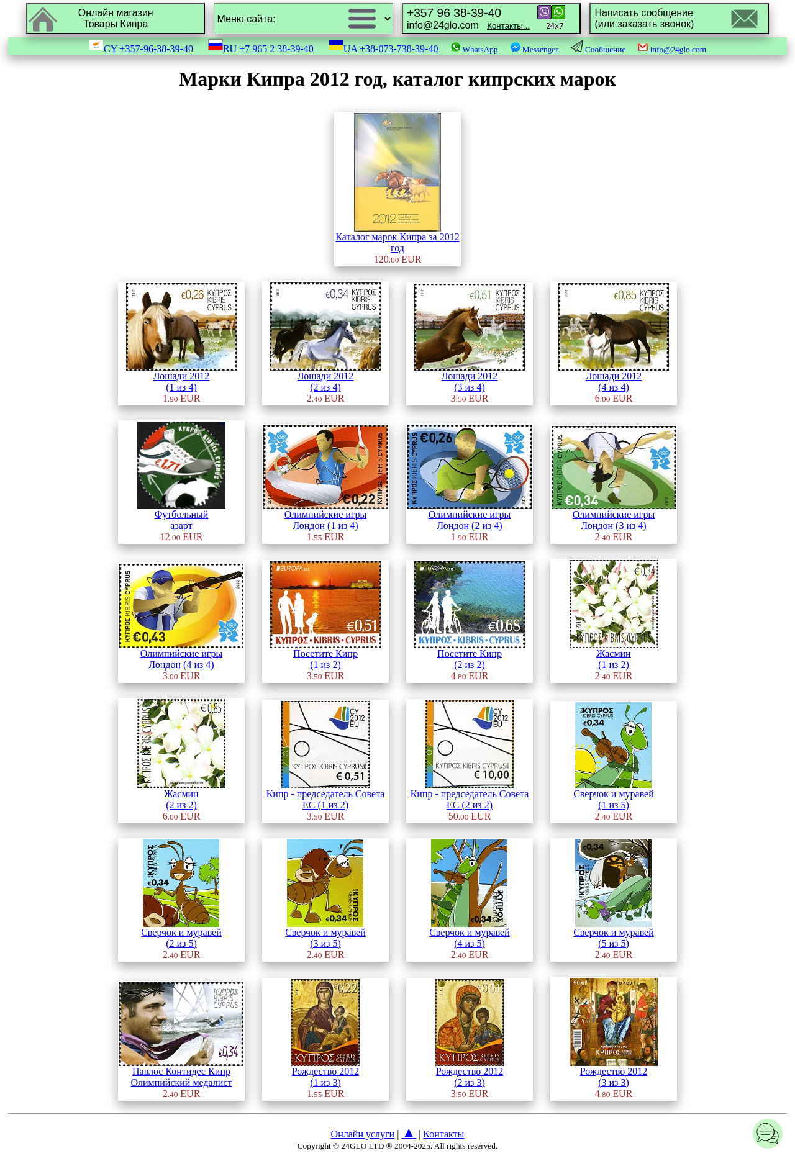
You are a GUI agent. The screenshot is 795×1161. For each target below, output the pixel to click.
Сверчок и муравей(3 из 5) (325, 933)
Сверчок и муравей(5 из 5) (613, 933)
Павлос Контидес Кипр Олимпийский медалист (181, 1072)
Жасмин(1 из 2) (614, 654)
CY (141, 48)
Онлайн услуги (363, 1134)
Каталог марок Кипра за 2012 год (397, 238)
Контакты (443, 1134)
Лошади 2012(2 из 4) (325, 377)
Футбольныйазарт (181, 515)
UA (383, 48)
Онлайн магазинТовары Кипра (115, 18)
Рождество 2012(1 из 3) (325, 1072)
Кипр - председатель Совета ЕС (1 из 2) (325, 795)
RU (261, 48)
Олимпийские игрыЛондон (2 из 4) (469, 515)
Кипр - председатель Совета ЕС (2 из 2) (470, 795)
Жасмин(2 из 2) (181, 795)
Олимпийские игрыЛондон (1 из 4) (325, 515)
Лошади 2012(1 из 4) (181, 377)
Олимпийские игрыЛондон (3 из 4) (614, 515)
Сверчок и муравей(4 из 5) (469, 933)
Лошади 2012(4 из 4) (613, 377)
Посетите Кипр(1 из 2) (325, 654)
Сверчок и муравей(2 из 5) (181, 933)
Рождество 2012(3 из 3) (614, 1072)
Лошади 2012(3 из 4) (469, 377)
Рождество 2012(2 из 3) (469, 1072)
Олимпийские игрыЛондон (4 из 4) (181, 654)
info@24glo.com (468, 18)
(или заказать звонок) (644, 18)
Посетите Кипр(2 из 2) (469, 654)
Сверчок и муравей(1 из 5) (613, 795)
